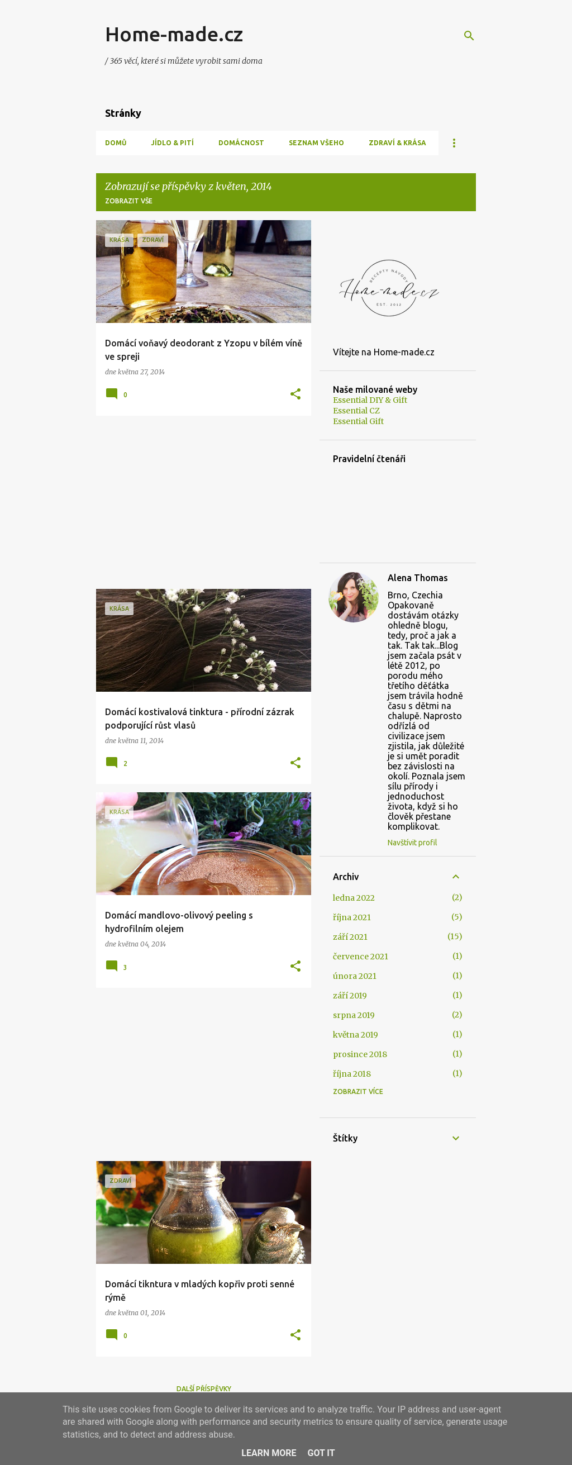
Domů (115, 142)
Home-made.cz (174, 33)
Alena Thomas (418, 578)
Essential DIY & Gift (370, 400)
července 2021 (360, 957)
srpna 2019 (354, 1015)
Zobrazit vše (128, 200)
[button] (295, 394)
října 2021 (352, 917)
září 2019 (350, 996)
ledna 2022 (354, 898)
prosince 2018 (360, 1054)
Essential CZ (356, 411)
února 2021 (354, 976)
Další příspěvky (204, 1388)
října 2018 (352, 1074)
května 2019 (355, 1035)
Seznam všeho (316, 142)
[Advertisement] (199, 502)
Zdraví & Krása (397, 142)
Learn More (268, 1453)
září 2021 (350, 937)
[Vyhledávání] (469, 35)
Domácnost (241, 142)
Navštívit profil (412, 842)
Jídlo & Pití (172, 142)
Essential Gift (358, 421)
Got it (321, 1453)
